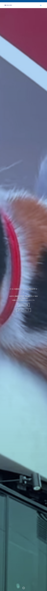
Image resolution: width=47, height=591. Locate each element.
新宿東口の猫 (23, 305)
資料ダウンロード (23, 310)
